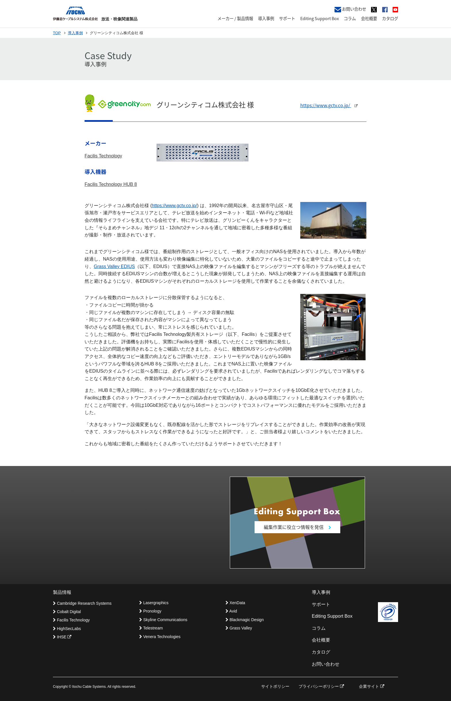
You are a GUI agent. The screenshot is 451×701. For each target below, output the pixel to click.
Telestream (151, 628)
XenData (235, 602)
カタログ (390, 18)
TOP (57, 33)
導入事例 (266, 18)
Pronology (150, 611)
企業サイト (371, 686)
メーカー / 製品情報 (235, 18)
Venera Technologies (160, 636)
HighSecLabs (67, 628)
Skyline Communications (163, 619)
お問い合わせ (350, 9)
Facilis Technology (103, 155)
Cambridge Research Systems (82, 603)
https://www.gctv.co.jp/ (329, 105)
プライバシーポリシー (321, 686)
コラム (350, 18)
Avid (231, 611)
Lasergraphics (154, 602)
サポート (287, 18)
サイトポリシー (275, 686)
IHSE (62, 637)
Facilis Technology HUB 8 (111, 184)
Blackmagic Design (245, 619)
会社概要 (369, 18)
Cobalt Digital (67, 611)
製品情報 (62, 592)
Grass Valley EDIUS (114, 266)
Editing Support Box (319, 18)
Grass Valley (239, 628)
